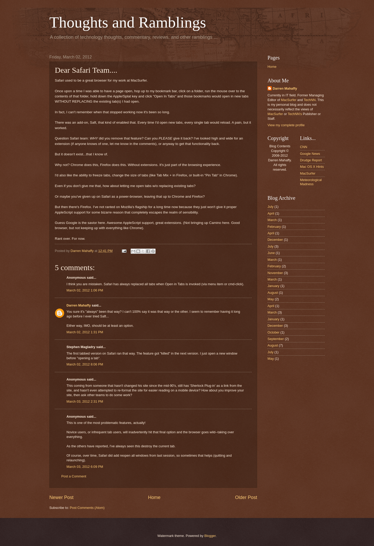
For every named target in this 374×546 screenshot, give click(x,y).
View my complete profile (286, 125)
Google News (310, 154)
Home (154, 497)
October (273, 332)
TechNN (310, 100)
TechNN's (295, 114)
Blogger (210, 536)
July (270, 207)
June (271, 253)
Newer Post (61, 497)
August (273, 293)
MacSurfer (288, 100)
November (275, 273)
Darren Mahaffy (78, 305)
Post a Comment (73, 476)
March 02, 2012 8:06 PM (84, 364)
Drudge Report (311, 160)
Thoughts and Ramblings (127, 22)
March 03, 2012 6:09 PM (84, 467)
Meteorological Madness (311, 182)
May (271, 299)
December (275, 240)
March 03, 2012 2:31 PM (84, 401)
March (272, 220)
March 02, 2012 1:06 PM (84, 290)
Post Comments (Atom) (87, 508)
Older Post (246, 497)
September (276, 339)
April (271, 213)
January (273, 286)
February (274, 227)
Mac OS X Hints (312, 167)
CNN (303, 147)
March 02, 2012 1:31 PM (84, 332)
